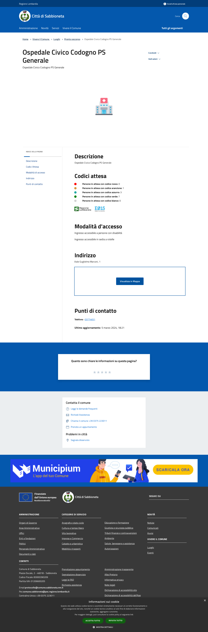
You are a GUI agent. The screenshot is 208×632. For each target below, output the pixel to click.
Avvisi (150, 533)
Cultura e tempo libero (73, 528)
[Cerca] (185, 16)
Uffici (21, 533)
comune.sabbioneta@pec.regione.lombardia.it (46, 591)
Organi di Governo (28, 523)
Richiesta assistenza (72, 585)
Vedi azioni (154, 59)
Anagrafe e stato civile (73, 523)
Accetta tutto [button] (93, 620)
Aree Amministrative (29, 528)
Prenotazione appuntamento (76, 569)
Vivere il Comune (41, 39)
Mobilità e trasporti (71, 549)
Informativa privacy (114, 579)
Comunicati (152, 528)
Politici (22, 543)
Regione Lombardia (28, 3)
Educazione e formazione (117, 522)
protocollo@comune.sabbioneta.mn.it (44, 587)
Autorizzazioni (112, 548)
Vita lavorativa (69, 533)
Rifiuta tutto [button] (115, 620)
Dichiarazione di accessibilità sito (121, 590)
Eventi (150, 552)
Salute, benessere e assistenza (120, 543)
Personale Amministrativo (32, 549)
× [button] (205, 600)
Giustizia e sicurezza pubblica (119, 528)
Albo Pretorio (111, 574)
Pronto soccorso (72, 39)
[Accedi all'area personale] (174, 3)
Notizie (150, 523)
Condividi (154, 53)
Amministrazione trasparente (119, 569)
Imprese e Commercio (72, 538)
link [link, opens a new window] (131, 614)
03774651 (90, 319)
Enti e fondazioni (27, 538)
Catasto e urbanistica (72, 543)
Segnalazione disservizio (74, 574)
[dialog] (104, 614)
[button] (104, 627)
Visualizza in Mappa (130, 281)
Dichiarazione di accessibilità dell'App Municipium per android (123, 597)
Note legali (110, 585)
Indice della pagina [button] (34, 151)
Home (25, 39)
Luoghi (56, 39)
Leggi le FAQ (68, 579)
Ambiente (109, 538)
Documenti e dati (27, 554)
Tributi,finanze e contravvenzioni (121, 533)
